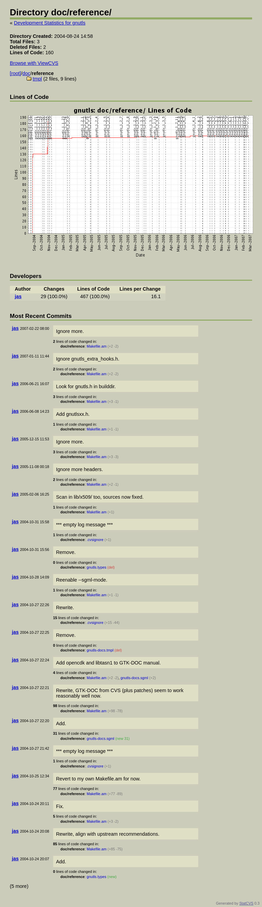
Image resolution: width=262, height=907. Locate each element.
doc (26, 73)
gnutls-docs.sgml (134, 678)
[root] (15, 73)
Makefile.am (96, 346)
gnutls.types (96, 567)
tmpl (37, 79)
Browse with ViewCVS (34, 63)
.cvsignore (95, 540)
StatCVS (246, 903)
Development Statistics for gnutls (50, 23)
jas (18, 296)
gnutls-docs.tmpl (100, 650)
